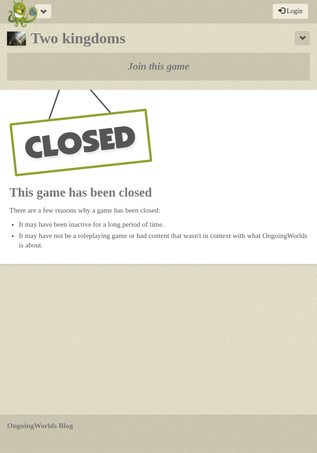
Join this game (159, 66)
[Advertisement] (158, 339)
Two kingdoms (66, 38)
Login (290, 11)
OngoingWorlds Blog (40, 425)
